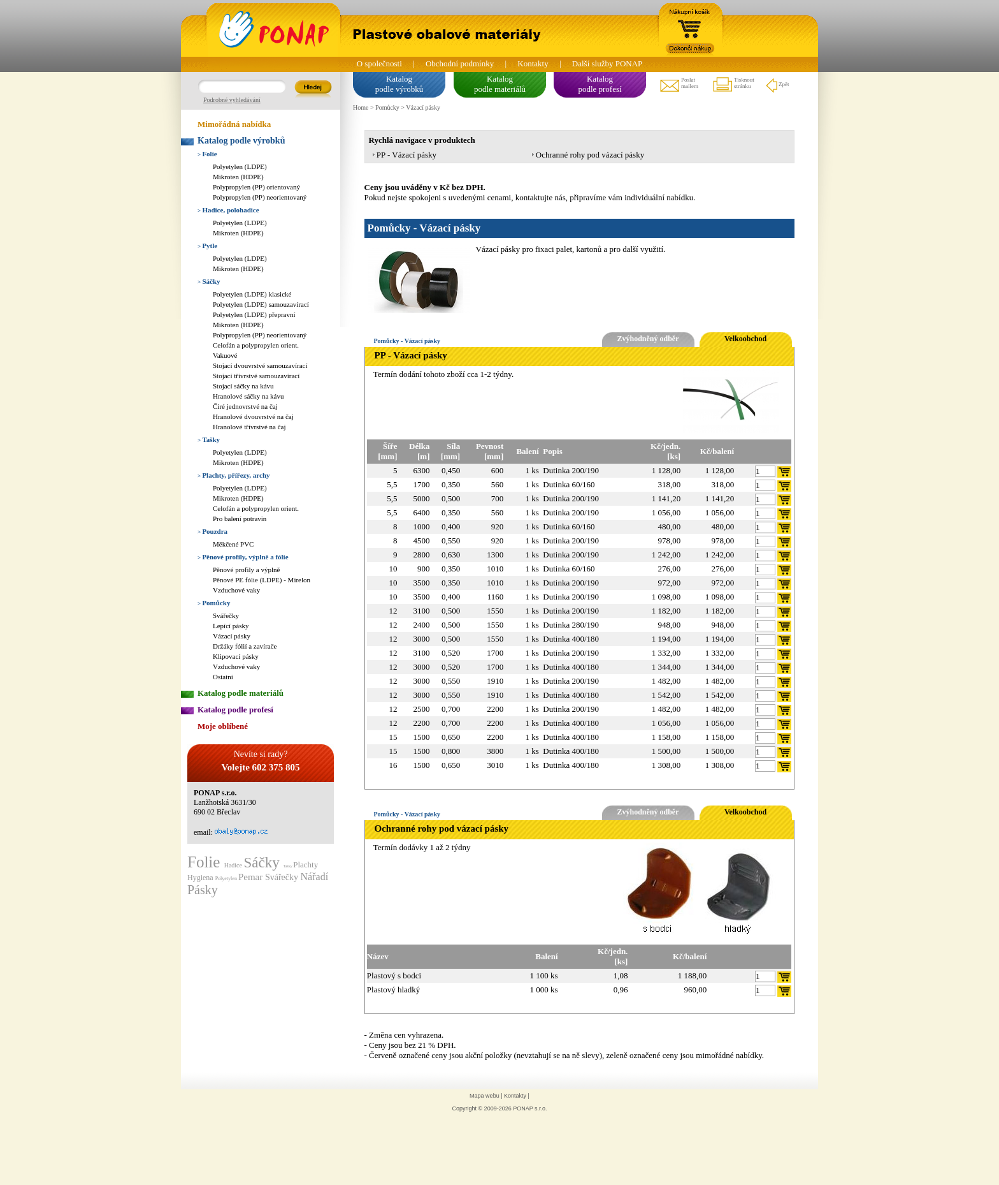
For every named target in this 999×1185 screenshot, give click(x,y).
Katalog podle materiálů (241, 693)
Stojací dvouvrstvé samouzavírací (260, 365)
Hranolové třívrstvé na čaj (249, 427)
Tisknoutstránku (733, 85)
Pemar (251, 877)
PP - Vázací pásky (406, 154)
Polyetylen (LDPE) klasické (252, 294)
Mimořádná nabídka (234, 124)
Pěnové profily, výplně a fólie (243, 557)
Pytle (207, 245)
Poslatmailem (678, 85)
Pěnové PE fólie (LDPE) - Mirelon (261, 580)
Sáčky (209, 281)
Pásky (202, 890)
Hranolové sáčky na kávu (248, 396)
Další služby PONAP (607, 63)
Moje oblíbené (223, 726)
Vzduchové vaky (236, 590)
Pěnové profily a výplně (246, 569)
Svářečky (226, 615)
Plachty (305, 864)
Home (360, 107)
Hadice (234, 865)
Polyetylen (226, 878)
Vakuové (225, 355)
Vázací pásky (231, 636)
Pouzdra (212, 531)
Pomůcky (214, 603)
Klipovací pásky (236, 656)
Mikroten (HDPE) (238, 176)
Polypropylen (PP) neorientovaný (259, 197)
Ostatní (223, 677)
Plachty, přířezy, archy (234, 475)
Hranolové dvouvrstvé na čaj (253, 416)
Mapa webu (485, 1096)
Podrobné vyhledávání (232, 99)
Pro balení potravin (239, 518)
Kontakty (532, 63)
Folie (207, 154)
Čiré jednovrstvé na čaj (245, 406)
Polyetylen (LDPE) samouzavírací (261, 304)
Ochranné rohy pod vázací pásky (590, 154)
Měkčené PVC (233, 544)
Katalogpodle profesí (599, 84)
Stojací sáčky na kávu (243, 386)
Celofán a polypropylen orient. (256, 345)
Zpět (777, 85)
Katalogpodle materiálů (500, 84)
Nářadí (315, 876)
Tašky (209, 439)
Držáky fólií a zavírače (245, 646)
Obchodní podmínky (460, 63)
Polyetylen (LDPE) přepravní (254, 314)
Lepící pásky (231, 625)
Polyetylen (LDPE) (240, 166)
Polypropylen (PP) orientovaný (256, 187)
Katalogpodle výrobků (399, 84)
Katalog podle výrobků (241, 140)
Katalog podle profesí (235, 709)
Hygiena (201, 877)
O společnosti (379, 63)
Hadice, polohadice (228, 210)
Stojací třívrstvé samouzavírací (256, 375)
